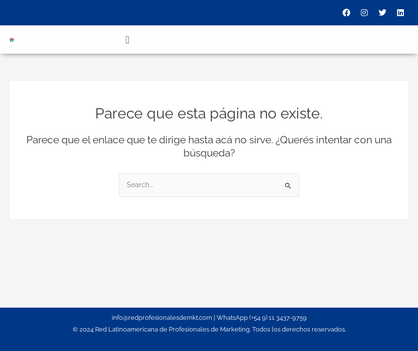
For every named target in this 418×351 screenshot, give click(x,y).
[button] (127, 39)
